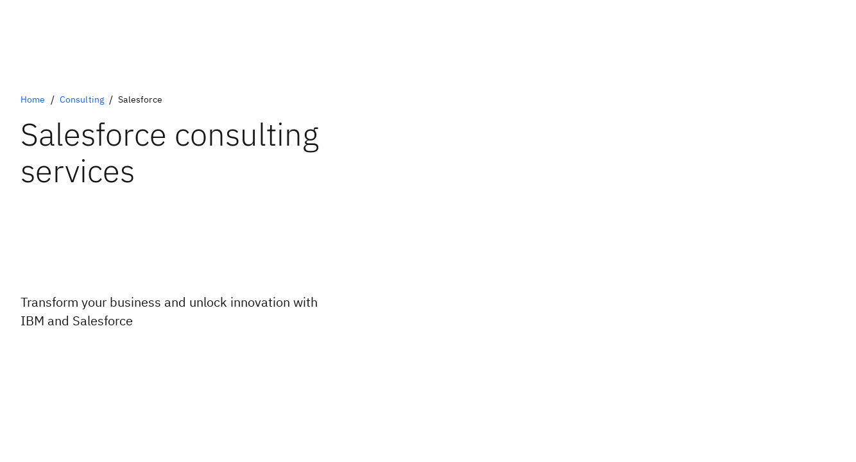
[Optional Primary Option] (103, 355)
